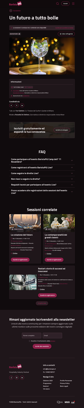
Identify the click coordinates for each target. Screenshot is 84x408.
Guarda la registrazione (20, 260)
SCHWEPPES (26, 96)
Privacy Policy (64, 383)
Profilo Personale (66, 380)
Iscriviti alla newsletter (42, 346)
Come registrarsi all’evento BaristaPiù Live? (32, 167)
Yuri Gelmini (16, 91)
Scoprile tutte (42, 303)
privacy (52, 341)
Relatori (46, 386)
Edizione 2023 (48, 380)
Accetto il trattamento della (43, 341)
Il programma (17, 10)
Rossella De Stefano (18, 93)
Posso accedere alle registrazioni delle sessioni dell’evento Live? (39, 192)
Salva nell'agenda (66, 34)
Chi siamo (46, 389)
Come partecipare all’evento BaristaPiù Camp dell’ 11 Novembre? (36, 160)
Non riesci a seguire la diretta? (25, 179)
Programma (47, 383)
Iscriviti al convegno (62, 130)
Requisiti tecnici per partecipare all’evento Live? (33, 184)
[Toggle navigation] (73, 3)
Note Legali (64, 386)
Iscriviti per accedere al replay (64, 28)
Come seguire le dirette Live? (25, 173)
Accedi (65, 3)
